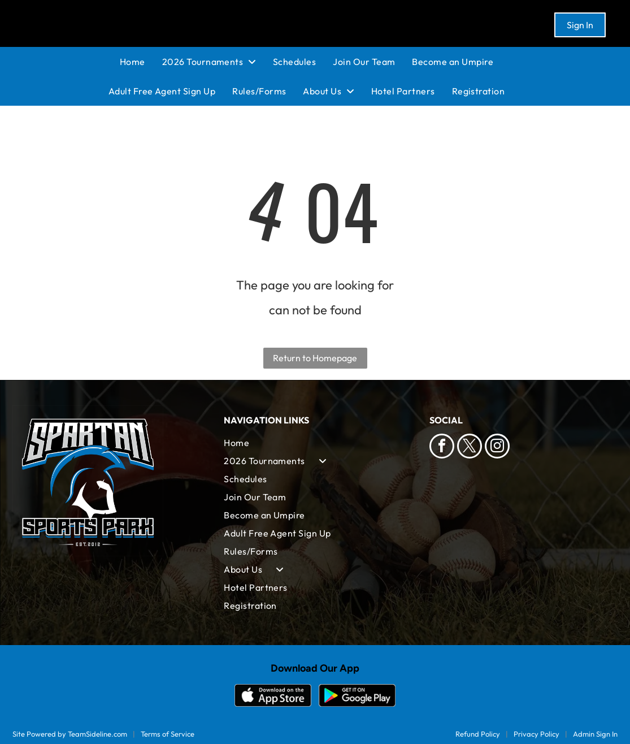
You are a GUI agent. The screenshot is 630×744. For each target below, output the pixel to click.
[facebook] (441, 447)
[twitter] (469, 447)
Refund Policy (477, 733)
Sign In (580, 25)
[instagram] (497, 447)
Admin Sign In (595, 733)
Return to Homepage (315, 358)
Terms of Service (167, 733)
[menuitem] (141, 61)
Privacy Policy (536, 733)
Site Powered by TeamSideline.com (69, 733)
